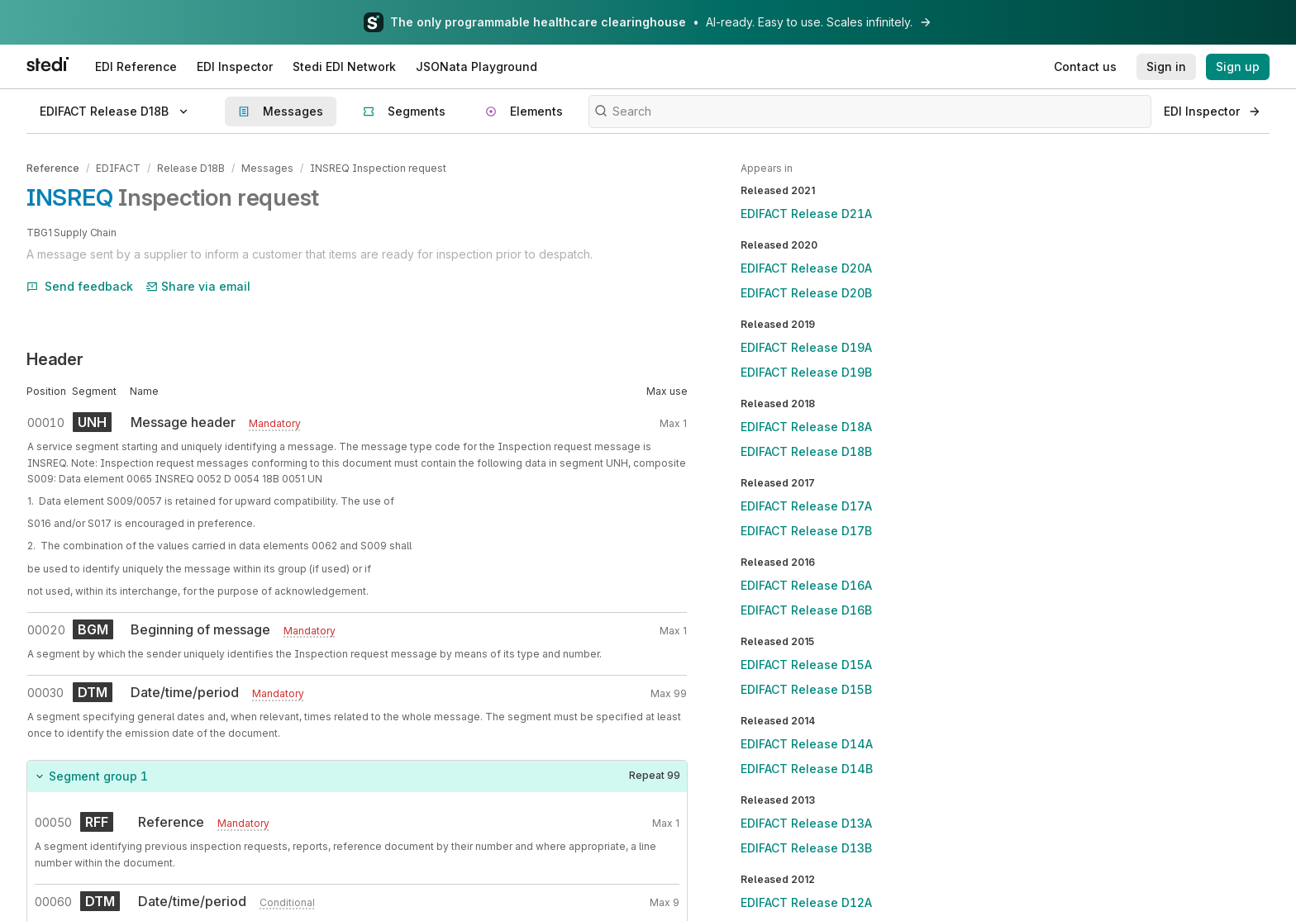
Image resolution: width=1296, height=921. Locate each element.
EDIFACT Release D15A (806, 665)
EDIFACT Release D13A (806, 823)
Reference (52, 168)
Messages (267, 168)
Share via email (198, 286)
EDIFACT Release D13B (806, 848)
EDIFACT (118, 168)
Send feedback (79, 286)
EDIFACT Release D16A (806, 585)
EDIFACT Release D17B (806, 531)
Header (54, 359)
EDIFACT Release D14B (807, 769)
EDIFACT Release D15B (806, 689)
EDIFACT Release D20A (806, 268)
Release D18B (191, 168)
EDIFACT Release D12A (806, 902)
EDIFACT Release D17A (806, 506)
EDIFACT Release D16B (806, 610)
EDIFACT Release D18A (806, 427)
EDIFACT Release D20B (806, 293)
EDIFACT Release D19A (806, 347)
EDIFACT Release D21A (806, 214)
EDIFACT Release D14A (807, 744)
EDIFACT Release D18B (806, 451)
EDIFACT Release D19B (806, 372)
